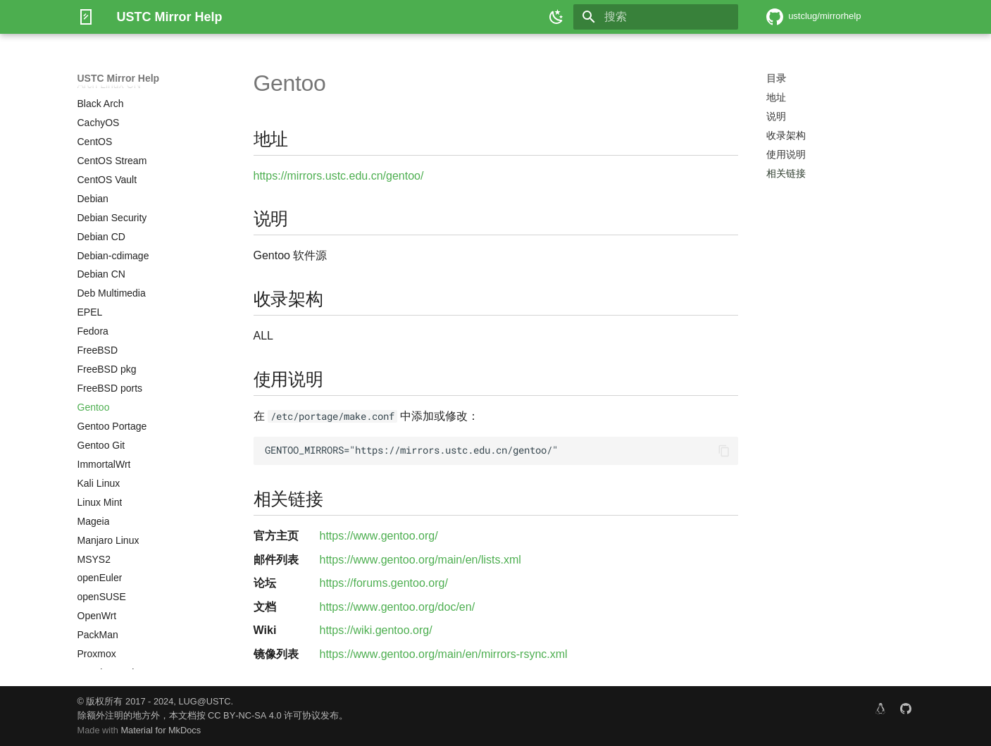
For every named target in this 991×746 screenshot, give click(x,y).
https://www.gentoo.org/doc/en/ (397, 607)
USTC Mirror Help (118, 78)
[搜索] (655, 17)
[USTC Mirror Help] (86, 17)
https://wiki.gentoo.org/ (376, 630)
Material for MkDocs (160, 730)
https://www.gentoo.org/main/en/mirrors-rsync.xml (444, 654)
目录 (776, 78)
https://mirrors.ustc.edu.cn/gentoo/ (339, 176)
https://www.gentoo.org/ (379, 536)
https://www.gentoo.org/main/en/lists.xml (420, 560)
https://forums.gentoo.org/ (384, 583)
